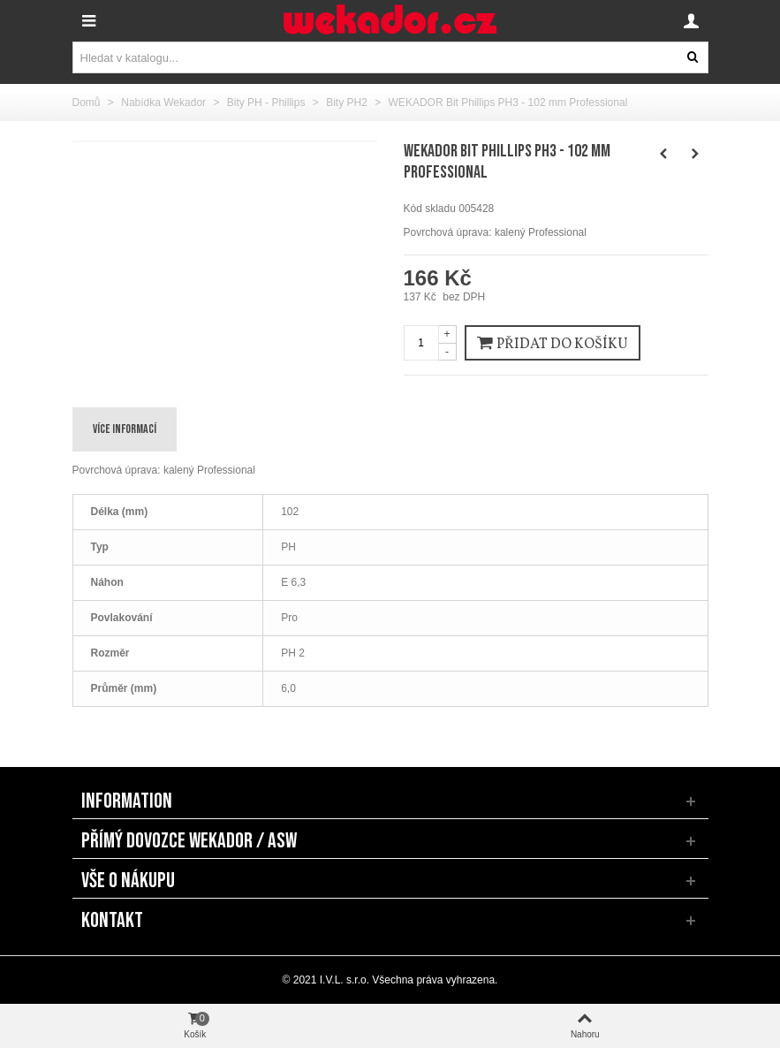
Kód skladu (430, 208)
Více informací (124, 429)
